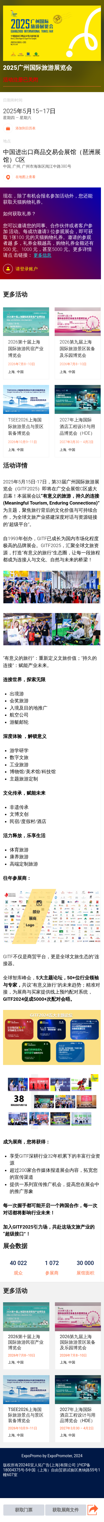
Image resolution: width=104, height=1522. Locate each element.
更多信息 (42, 255)
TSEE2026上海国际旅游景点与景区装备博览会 (26, 426)
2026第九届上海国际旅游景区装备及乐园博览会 (77, 348)
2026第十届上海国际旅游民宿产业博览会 (26, 348)
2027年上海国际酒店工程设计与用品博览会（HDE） (77, 426)
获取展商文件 (65, 1510)
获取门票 (24, 1510)
